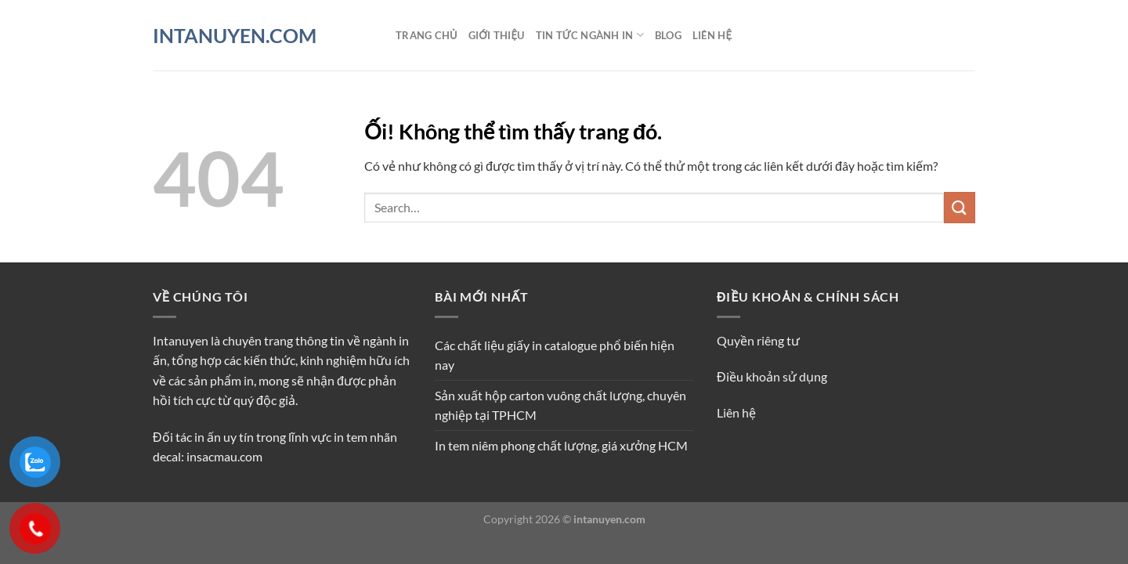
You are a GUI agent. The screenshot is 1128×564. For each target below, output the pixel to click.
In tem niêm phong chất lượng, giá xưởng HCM (561, 445)
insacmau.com (224, 456)
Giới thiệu (496, 35)
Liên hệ (712, 35)
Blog (668, 35)
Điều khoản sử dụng (772, 376)
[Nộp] (959, 207)
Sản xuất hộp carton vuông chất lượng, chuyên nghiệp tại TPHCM (560, 405)
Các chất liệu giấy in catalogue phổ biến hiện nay (554, 355)
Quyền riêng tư (758, 340)
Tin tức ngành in (590, 34)
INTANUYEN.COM (234, 35)
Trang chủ (426, 35)
